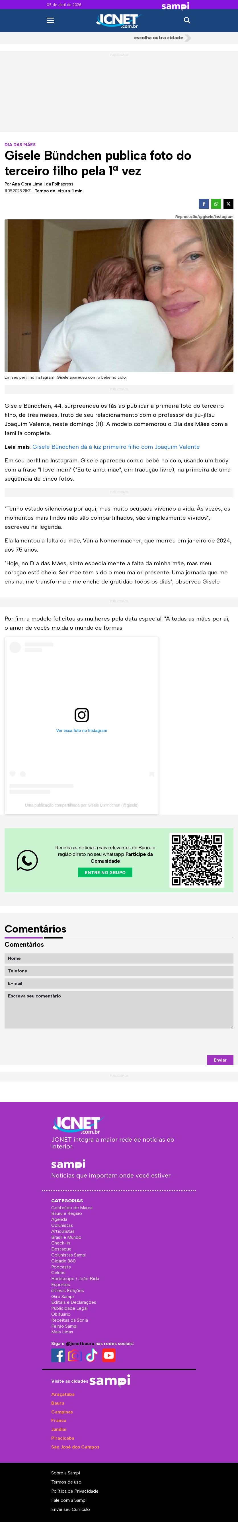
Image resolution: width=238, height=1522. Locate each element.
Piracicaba (62, 1438)
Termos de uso (66, 1482)
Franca (58, 1420)
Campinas (62, 1412)
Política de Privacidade (75, 1491)
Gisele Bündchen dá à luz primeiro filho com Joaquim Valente (116, 446)
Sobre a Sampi (65, 1473)
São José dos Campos (75, 1447)
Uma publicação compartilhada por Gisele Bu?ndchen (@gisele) (82, 805)
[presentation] (190, 1042)
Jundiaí (58, 1429)
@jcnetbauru (80, 1343)
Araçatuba (63, 1394)
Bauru (57, 1403)
